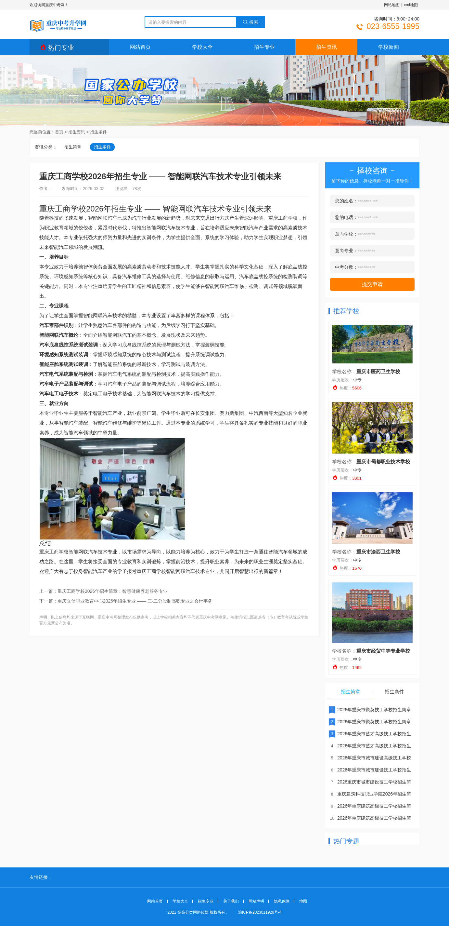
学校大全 (202, 47)
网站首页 (140, 47)
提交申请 (372, 284)
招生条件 (98, 131)
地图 (303, 901)
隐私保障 (281, 901)
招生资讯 (326, 47)
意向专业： (346, 250)
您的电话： (346, 217)
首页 (59, 131)
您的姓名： (346, 200)
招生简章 (72, 146)
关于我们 (231, 901)
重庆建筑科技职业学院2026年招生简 (369, 794)
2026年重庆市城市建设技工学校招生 (369, 769)
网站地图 (392, 5)
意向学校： (346, 234)
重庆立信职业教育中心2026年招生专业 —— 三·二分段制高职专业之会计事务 (135, 601)
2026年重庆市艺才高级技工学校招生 (369, 733)
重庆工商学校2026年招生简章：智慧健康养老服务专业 (113, 591)
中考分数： (346, 267)
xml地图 (411, 5)
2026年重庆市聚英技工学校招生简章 (369, 709)
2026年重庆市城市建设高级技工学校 (369, 757)
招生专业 (264, 47)
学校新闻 (388, 47)
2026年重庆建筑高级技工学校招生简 (369, 806)
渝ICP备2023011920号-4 (259, 912)
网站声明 (256, 901)
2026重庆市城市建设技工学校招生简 (369, 781)
